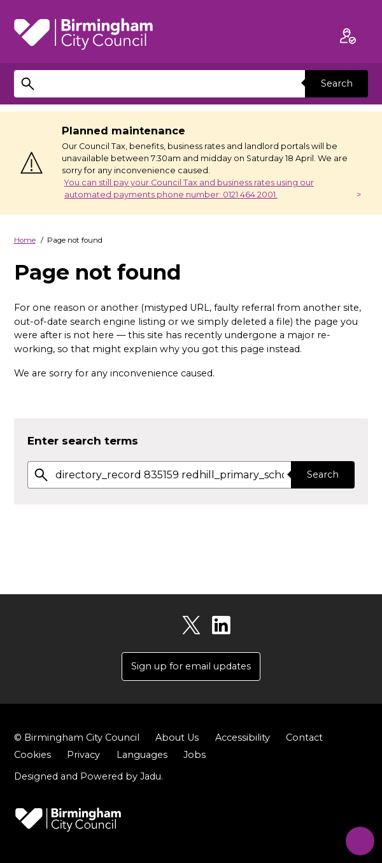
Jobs (194, 754)
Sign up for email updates (191, 666)
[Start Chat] (356, 837)
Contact (304, 737)
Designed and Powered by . (88, 777)
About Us (177, 737)
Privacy (83, 754)
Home (25, 240)
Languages (142, 754)
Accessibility (242, 737)
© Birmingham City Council (76, 737)
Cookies (32, 754)
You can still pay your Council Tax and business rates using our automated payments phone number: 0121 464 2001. (189, 188)
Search (336, 83)
